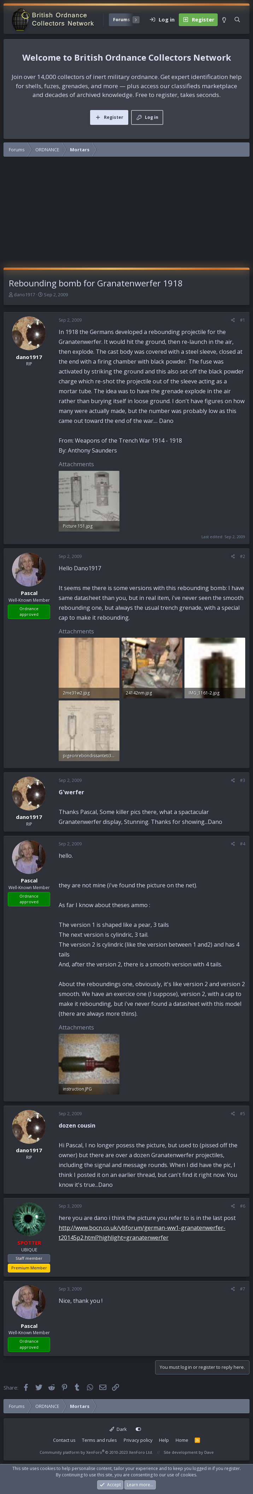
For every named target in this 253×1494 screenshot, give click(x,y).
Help (164, 1440)
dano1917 (24, 294)
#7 (242, 1289)
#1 (242, 320)
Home (182, 1440)
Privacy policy (138, 1440)
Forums (121, 20)
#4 (242, 844)
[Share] (233, 320)
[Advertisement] (126, 214)
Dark (118, 1429)
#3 (242, 780)
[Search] (237, 19)
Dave (209, 1452)
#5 (242, 1114)
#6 (242, 1206)
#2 (242, 556)
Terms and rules (99, 1440)
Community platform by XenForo (96, 1452)
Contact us (64, 1440)
